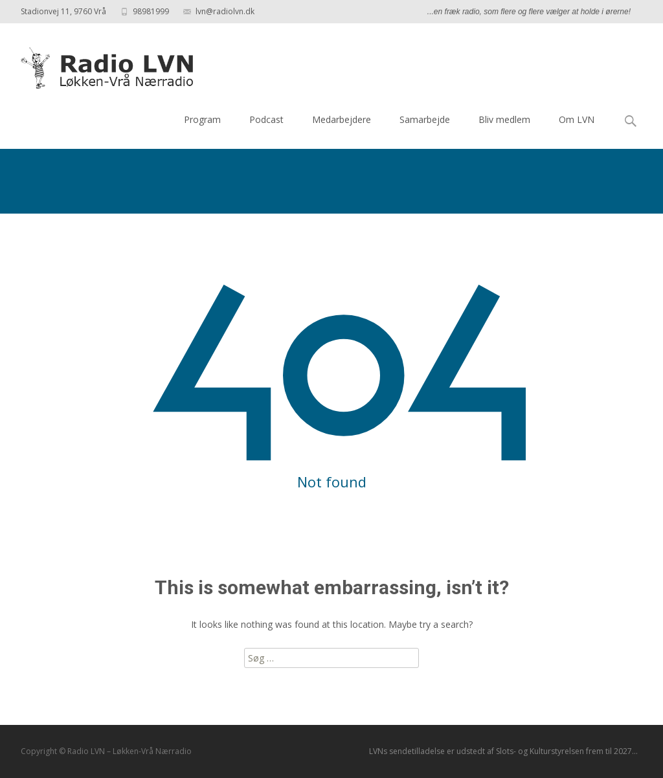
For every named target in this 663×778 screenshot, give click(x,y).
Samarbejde (424, 119)
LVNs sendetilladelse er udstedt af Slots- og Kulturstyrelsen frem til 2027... (503, 751)
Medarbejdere (341, 119)
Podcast (266, 119)
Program (202, 119)
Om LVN (576, 119)
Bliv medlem (504, 119)
